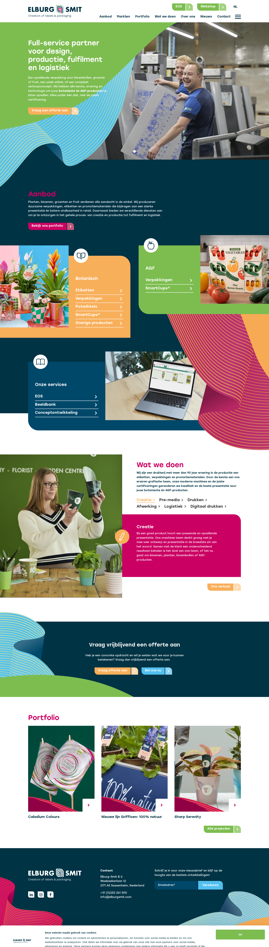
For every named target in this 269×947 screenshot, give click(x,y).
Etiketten (99, 290)
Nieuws (206, 16)
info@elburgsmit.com (115, 897)
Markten (123, 16)
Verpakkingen (99, 299)
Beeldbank (66, 405)
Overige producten (99, 323)
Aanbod (105, 16)
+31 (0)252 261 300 (113, 893)
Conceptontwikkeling (66, 413)
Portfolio (142, 16)
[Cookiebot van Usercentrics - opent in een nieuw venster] (22, 940)
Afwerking (148, 507)
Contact (224, 16)
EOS (66, 397)
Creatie (146, 500)
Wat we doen (165, 16)
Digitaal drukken (208, 507)
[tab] (134, 151)
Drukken (197, 500)
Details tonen (53, 940)
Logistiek (175, 507)
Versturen (210, 885)
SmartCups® (99, 315)
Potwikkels (99, 307)
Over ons (188, 16)
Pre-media (171, 500)
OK (240, 915)
